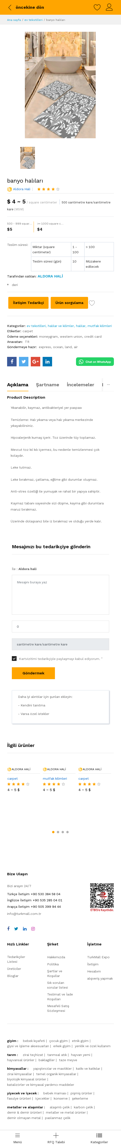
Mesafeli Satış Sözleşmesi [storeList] (58, 984)
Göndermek (33, 683)
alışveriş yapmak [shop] (100, 954)
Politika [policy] (53, 940)
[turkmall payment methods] (83, 1121)
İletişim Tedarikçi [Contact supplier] (32, 302)
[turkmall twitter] (23, 371)
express (45, 357)
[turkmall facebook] (12, 371)
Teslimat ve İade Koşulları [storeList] (60, 972)
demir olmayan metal (24, 1093)
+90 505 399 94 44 (34, 882)
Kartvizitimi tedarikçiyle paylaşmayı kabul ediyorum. (61, 668)
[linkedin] (25, 904)
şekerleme (80, 1074)
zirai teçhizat (33, 1030)
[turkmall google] (35, 371)
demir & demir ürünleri (24, 1088)
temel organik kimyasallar (56, 1049)
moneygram (48, 346)
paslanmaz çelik (57, 1093)
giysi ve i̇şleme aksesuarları (28, 1021)
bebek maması (54, 1069)
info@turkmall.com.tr (24, 889)
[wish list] (10, 313)
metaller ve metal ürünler (66, 1088)
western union (71, 346)
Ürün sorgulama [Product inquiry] (83, 302)
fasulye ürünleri (19, 1074)
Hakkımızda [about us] (56, 933)
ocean (58, 357)
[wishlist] (97, 7)
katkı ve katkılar (88, 1044)
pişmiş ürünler (81, 1069)
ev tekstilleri (33, 20)
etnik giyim (80, 1016)
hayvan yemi (80, 1030)
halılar (80, 335)
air (76, 357)
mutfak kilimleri (100, 335)
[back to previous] (25, 7)
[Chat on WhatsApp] (95, 371)
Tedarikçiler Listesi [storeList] (16, 934)
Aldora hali (21, 189)
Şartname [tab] (47, 394)
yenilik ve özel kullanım (93, 1021)
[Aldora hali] (49, 276)
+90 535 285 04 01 (34, 876)
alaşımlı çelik (60, 1083)
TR (27, 351)
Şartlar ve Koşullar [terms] (54, 949)
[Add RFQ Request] (56, 1139)
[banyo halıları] (60, 85)
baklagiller (47, 1035)
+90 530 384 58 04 (33, 869)
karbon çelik (83, 1083)
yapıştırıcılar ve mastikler (52, 1044)
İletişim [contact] (93, 940)
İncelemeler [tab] (80, 394)
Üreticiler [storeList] (14, 944)
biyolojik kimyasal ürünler (26, 1055)
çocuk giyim (58, 1016)
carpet (27, 341)
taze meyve (68, 1035)
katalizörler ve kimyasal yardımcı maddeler (40, 1060)
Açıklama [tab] (17, 394)
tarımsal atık (57, 1030)
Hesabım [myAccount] (94, 947)
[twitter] (16, 904)
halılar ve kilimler (61, 335)
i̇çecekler (42, 1074)
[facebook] (8, 904)
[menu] (17, 1139)
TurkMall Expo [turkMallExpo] (98, 933)
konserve (61, 1074)
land (68, 357)
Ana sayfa (14, 20)
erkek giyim (62, 1021)
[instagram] (33, 904)
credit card (93, 346)
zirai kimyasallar (19, 1049)
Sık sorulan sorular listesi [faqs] (57, 960)
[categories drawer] (99, 1139)
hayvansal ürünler (20, 1035)
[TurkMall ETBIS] (102, 886)
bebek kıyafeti (34, 1016)
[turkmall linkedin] (47, 371)
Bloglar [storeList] (12, 951)
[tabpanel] (60, 471)
